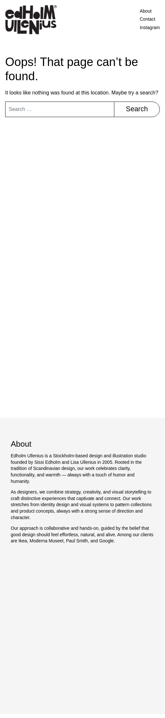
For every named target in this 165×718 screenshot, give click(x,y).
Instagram (150, 27)
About (146, 11)
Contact (147, 19)
